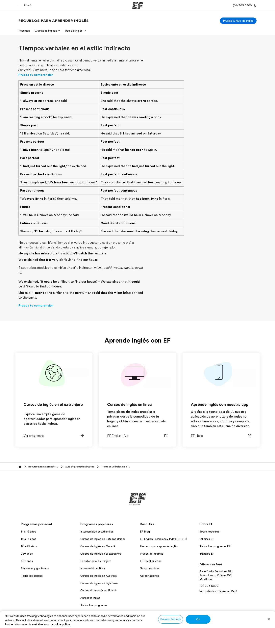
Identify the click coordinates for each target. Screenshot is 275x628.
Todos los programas (93, 605)
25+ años (27, 553)
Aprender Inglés (90, 597)
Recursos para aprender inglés (159, 546)
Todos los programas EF (214, 546)
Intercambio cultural (92, 568)
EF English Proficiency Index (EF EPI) (163, 538)
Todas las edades (32, 575)
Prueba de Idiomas (151, 553)
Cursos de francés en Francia (98, 590)
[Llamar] (244, 5)
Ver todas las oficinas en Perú (218, 591)
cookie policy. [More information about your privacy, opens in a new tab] (61, 624)
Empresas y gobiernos (35, 568)
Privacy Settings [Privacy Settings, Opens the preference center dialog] (170, 619)
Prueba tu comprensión (35, 75)
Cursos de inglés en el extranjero (101, 553)
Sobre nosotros (209, 531)
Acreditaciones (149, 575)
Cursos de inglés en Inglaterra (99, 583)
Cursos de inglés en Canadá (97, 546)
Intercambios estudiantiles (96, 531)
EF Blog (145, 531)
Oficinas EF (206, 538)
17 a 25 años (29, 546)
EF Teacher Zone (151, 561)
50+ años (27, 561)
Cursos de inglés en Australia (98, 575)
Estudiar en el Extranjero (95, 561)
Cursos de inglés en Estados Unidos (103, 538)
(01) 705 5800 (208, 585)
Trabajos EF (206, 553)
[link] (53, 20)
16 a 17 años (28, 538)
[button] (25, 5)
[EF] (137, 5)
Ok (198, 619)
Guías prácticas (149, 568)
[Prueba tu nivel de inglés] (238, 21)
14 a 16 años (28, 531)
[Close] (268, 619)
